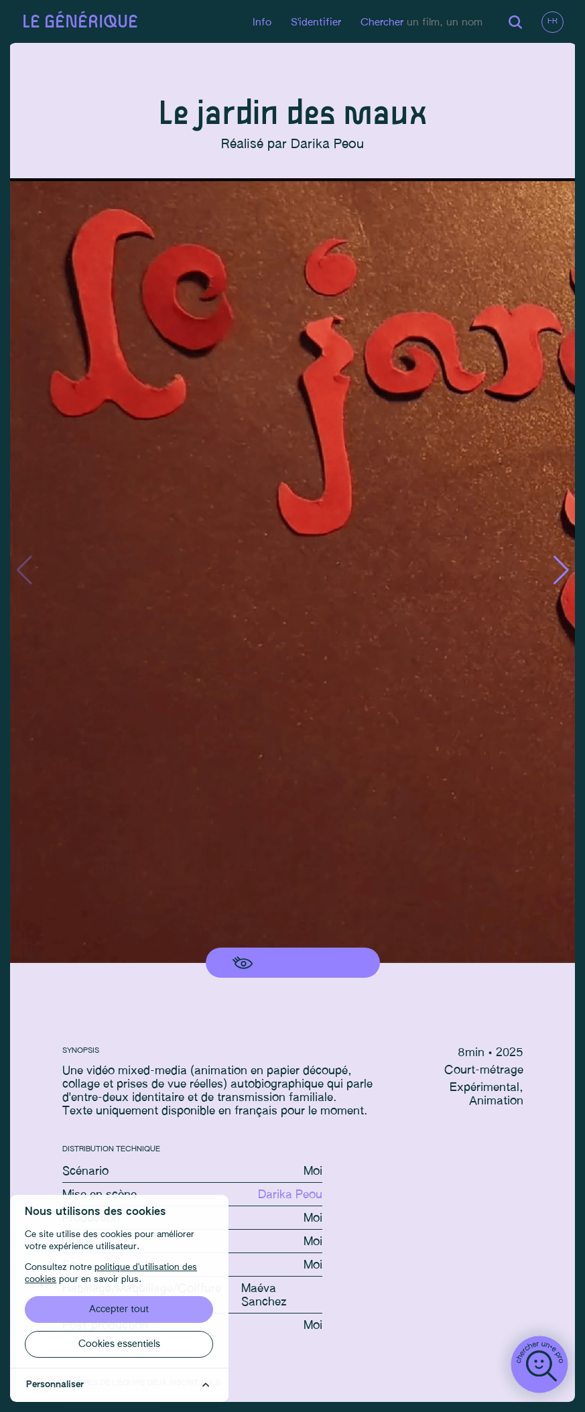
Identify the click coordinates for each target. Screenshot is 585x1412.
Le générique (81, 22)
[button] (559, 571)
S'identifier (314, 22)
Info (260, 22)
